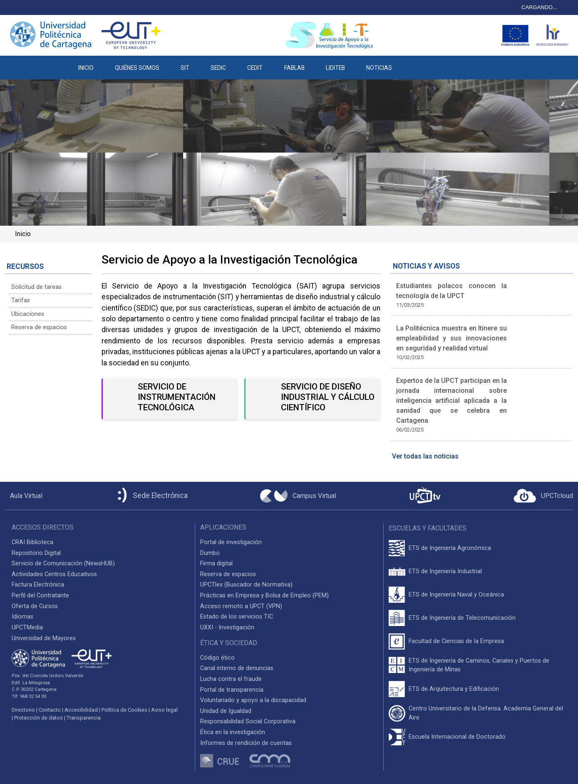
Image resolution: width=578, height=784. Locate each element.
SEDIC (218, 67)
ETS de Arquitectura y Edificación (454, 689)
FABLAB (294, 67)
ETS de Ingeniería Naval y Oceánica (456, 594)
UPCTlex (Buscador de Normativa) (246, 584)
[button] (413, 63)
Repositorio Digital (36, 553)
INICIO (86, 67)
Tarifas (20, 300)
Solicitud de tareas (36, 287)
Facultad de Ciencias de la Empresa (456, 641)
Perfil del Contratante (40, 595)
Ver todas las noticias (425, 456)
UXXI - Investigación (227, 627)
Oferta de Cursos (35, 606)
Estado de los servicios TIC (236, 616)
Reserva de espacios (39, 327)
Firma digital (216, 563)
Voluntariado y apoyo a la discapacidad (253, 700)
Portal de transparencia (231, 689)
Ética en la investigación (232, 732)
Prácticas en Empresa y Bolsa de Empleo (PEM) (264, 595)
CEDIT (255, 67)
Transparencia (84, 718)
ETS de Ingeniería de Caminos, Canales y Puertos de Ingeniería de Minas (479, 665)
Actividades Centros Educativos (54, 574)
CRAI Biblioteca (32, 542)
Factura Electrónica (38, 584)
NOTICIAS (379, 67)
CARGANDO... (539, 7)
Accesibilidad (81, 710)
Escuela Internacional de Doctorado (457, 736)
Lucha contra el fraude (231, 679)
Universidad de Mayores (44, 638)
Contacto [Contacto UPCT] (50, 710)
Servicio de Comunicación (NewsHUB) (63, 563)
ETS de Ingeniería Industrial (445, 571)
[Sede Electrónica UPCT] (151, 496)
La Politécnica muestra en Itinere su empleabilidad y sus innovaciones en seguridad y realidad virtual (451, 338)
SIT (185, 67)
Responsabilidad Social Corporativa (247, 721)
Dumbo (210, 553)
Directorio (23, 710)
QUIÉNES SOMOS (137, 67)
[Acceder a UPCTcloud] (543, 496)
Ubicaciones (27, 314)
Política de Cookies (124, 710)
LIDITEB (335, 67)
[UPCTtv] (425, 495)
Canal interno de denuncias (236, 668)
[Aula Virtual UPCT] (23, 496)
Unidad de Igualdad (225, 711)
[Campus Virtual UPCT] (298, 496)
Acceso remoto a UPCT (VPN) (241, 606)
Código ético (217, 657)
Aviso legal (164, 710)
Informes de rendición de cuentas (246, 743)
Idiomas (22, 616)
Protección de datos (38, 718)
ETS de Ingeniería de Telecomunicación (462, 617)
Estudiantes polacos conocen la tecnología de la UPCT (451, 291)
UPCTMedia (27, 627)
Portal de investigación (231, 542)
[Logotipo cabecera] (331, 35)
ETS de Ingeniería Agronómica (450, 548)
